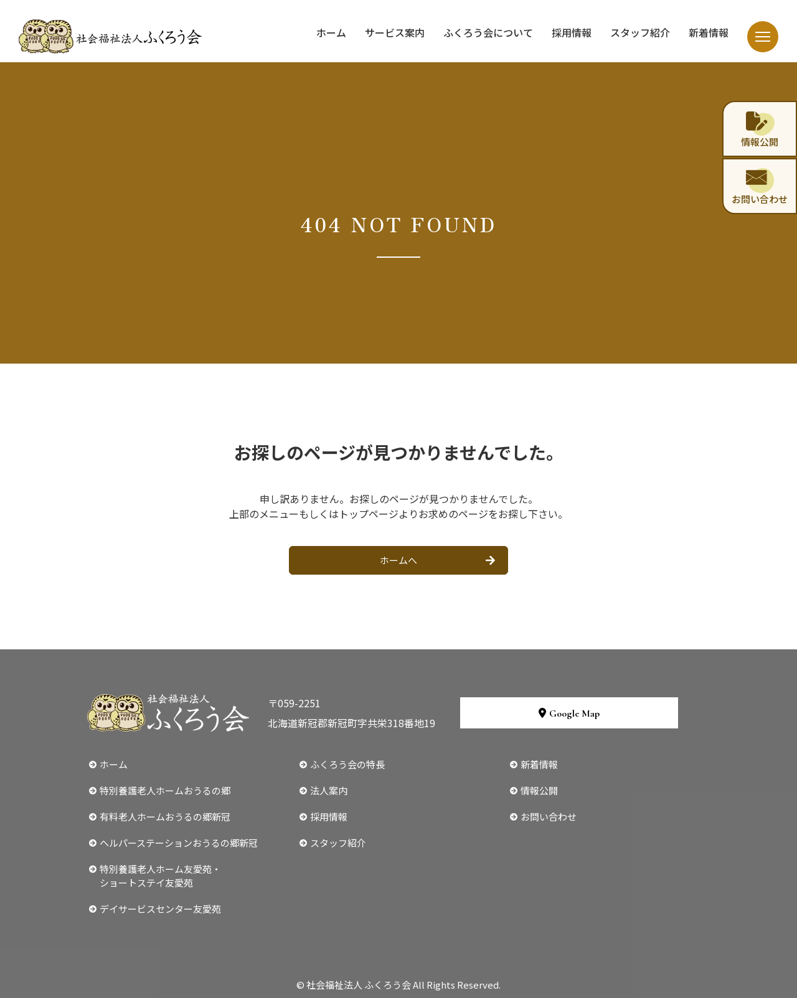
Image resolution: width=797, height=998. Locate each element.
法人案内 (328, 790)
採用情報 (572, 32)
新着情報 (709, 32)
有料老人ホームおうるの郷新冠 (165, 816)
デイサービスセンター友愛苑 (160, 908)
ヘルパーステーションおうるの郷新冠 (179, 842)
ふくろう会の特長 (347, 764)
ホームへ (398, 560)
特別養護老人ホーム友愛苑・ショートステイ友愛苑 (160, 875)
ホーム (331, 32)
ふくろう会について (488, 32)
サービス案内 (395, 32)
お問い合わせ (549, 816)
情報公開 (539, 790)
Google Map (569, 713)
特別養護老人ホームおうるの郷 (165, 790)
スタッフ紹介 (640, 32)
